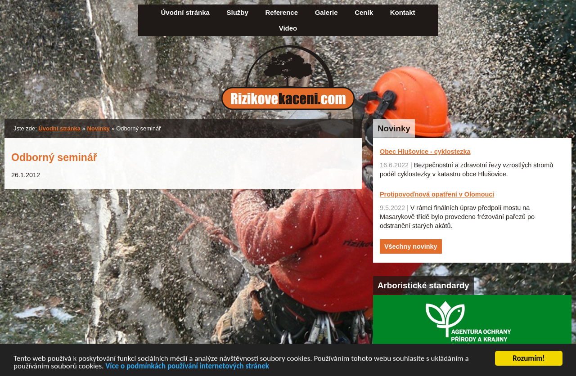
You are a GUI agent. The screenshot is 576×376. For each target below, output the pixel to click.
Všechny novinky (410, 246)
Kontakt (402, 12)
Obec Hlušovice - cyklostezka (425, 151)
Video (288, 28)
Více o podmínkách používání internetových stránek (187, 367)
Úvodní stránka (185, 12)
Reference (281, 12)
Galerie (326, 12)
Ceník (364, 12)
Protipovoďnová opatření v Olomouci (437, 194)
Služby (237, 12)
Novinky (98, 128)
